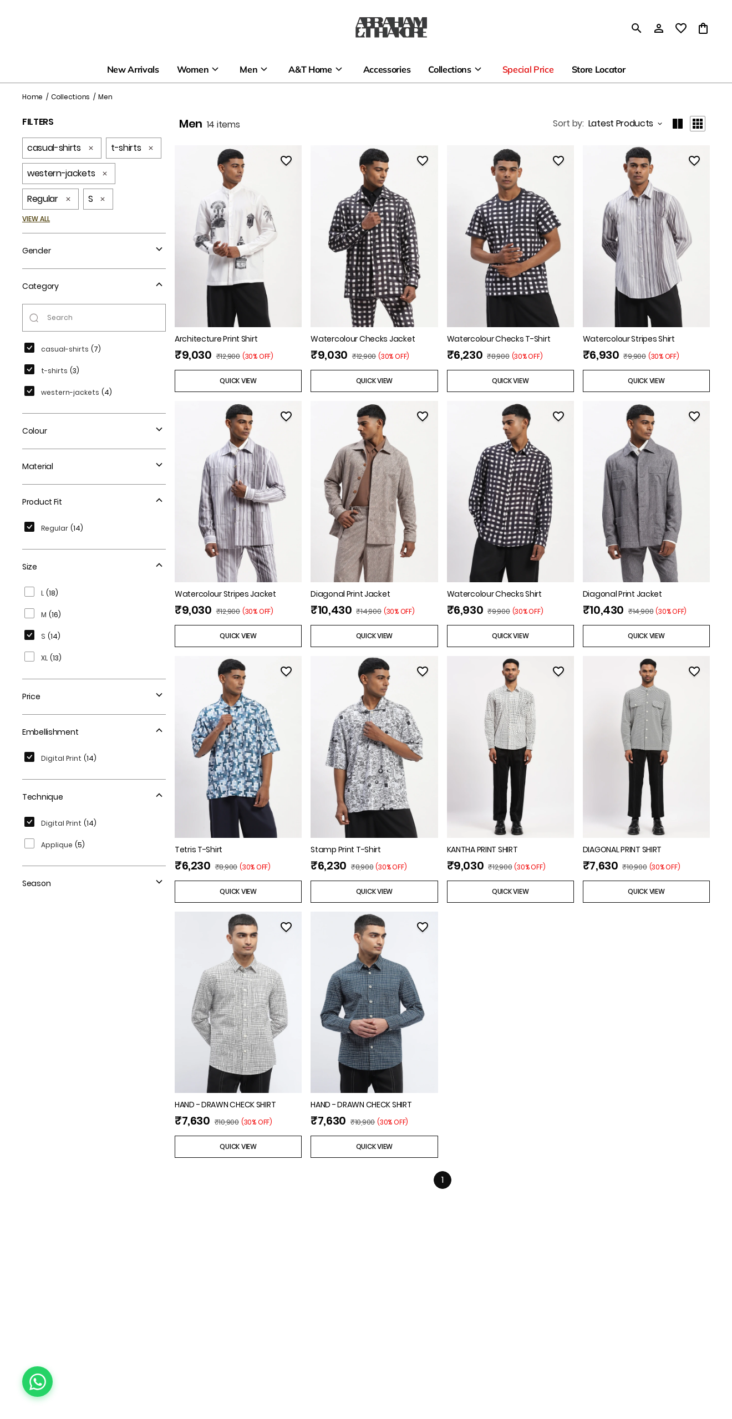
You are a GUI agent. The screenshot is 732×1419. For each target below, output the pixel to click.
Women (193, 69)
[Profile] (658, 28)
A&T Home (310, 69)
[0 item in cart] (703, 28)
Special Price (528, 69)
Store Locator (599, 69)
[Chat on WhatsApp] (37, 1381)
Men (248, 69)
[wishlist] (681, 28)
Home (32, 96)
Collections (449, 69)
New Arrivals (133, 69)
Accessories (386, 69)
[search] (636, 28)
